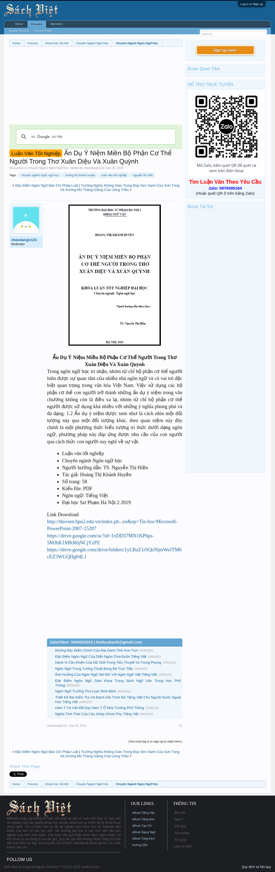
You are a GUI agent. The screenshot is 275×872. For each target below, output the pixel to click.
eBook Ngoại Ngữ (143, 832)
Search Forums (19, 30)
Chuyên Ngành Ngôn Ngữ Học (48, 167)
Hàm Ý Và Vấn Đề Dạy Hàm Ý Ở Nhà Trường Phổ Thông (99, 708)
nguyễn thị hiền (142, 175)
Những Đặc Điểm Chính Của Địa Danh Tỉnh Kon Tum (96, 650)
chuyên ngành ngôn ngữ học (39, 175)
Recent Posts (43, 30)
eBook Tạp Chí (142, 825)
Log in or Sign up (252, 4)
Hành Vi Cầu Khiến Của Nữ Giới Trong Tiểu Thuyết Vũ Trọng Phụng (108, 662)
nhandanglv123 (94, 167)
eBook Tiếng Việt (143, 812)
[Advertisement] (95, 86)
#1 (180, 725)
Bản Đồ (179, 813)
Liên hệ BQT (183, 846)
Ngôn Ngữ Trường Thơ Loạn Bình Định (85, 691)
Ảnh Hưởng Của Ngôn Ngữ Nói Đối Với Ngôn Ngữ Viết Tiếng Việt (106, 675)
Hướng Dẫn (139, 845)
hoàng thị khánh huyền (79, 175)
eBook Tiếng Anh (143, 819)
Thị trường (181, 833)
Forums (36, 24)
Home (19, 23)
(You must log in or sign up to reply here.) (155, 741)
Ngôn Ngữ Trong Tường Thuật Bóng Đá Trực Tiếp (94, 669)
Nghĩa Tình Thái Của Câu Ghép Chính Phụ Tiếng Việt (96, 714)
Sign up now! (225, 50)
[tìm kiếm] (95, 137)
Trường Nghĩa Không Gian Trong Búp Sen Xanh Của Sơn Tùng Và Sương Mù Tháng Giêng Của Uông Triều (119, 187)
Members (56, 23)
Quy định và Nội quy (256, 867)
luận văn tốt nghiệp (113, 175)
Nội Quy (180, 826)
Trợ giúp (180, 840)
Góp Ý (178, 819)
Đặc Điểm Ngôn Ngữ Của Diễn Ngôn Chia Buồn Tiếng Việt (100, 657)
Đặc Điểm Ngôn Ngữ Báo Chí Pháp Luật (46, 185)
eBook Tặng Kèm (143, 838)
